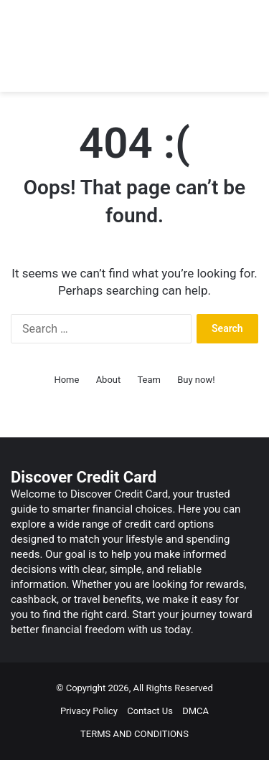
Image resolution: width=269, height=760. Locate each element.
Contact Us (150, 711)
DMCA (195, 711)
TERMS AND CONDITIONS (134, 733)
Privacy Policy (89, 711)
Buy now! (195, 379)
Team (149, 379)
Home (66, 379)
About (108, 379)
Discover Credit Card (83, 477)
